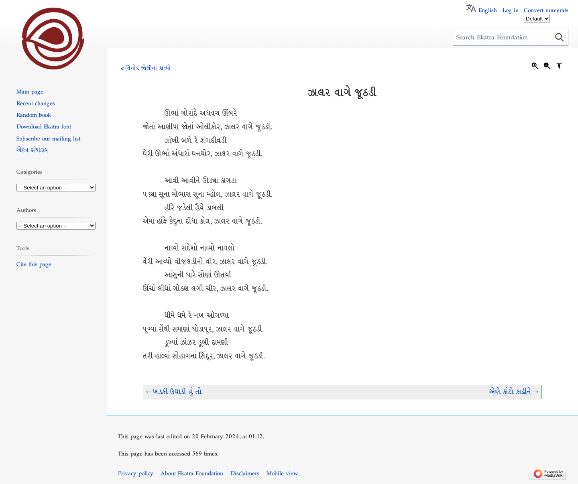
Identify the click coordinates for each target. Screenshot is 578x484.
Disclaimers (244, 473)
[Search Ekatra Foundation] (510, 37)
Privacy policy (135, 473)
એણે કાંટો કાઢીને (510, 391)
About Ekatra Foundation (192, 473)
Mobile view (282, 473)
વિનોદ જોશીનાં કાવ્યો (148, 68)
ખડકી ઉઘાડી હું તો (177, 391)
